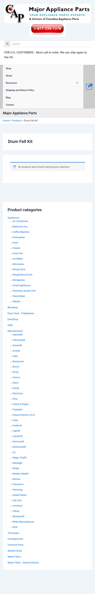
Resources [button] (11, 83)
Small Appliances (22, 285)
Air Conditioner (20, 221)
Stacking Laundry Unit (24, 290)
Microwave (18, 264)
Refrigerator (19, 280)
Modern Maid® (21, 473)
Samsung (18, 489)
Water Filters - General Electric (23, 562)
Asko (15, 356)
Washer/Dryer (15, 550)
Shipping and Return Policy (20, 90)
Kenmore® (18, 441)
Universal (17, 505)
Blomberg (13, 307)
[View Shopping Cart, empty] (89, 87)
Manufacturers (15, 331)
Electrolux (18, 393)
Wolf (15, 527)
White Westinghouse (23, 521)
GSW (10, 325)
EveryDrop (13, 319)
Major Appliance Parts (20, 113)
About (9, 75)
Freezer (16, 248)
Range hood (19, 269)
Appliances (13, 217)
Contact (10, 104)
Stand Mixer (19, 296)
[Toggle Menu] (76, 82)
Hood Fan (18, 253)
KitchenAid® (19, 447)
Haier (15, 420)
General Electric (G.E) (24, 415)
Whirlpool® (18, 516)
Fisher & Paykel (21, 404)
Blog (8, 97)
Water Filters (14, 556)
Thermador (13, 533)
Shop (8, 68)
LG (14, 452)
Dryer (15, 242)
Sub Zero (17, 500)
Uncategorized (15, 539)
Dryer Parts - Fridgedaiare (21, 313)
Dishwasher (19, 237)
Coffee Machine (21, 232)
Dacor (16, 382)
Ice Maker (18, 258)
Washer (17, 301)
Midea (16, 468)
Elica (15, 398)
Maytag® (17, 463)
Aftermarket (19, 340)
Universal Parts (15, 544)
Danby (16, 388)
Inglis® (16, 430)
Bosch (16, 366)
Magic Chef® (19, 457)
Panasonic (18, 484)
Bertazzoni (18, 361)
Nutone (16, 479)
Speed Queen (19, 495)
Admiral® (18, 334)
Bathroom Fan (20, 226)
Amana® (17, 345)
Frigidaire (17, 409)
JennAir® (18, 436)
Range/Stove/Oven (22, 274)
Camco (16, 377)
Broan (16, 372)
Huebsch (17, 425)
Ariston (16, 350)
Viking (16, 511)
